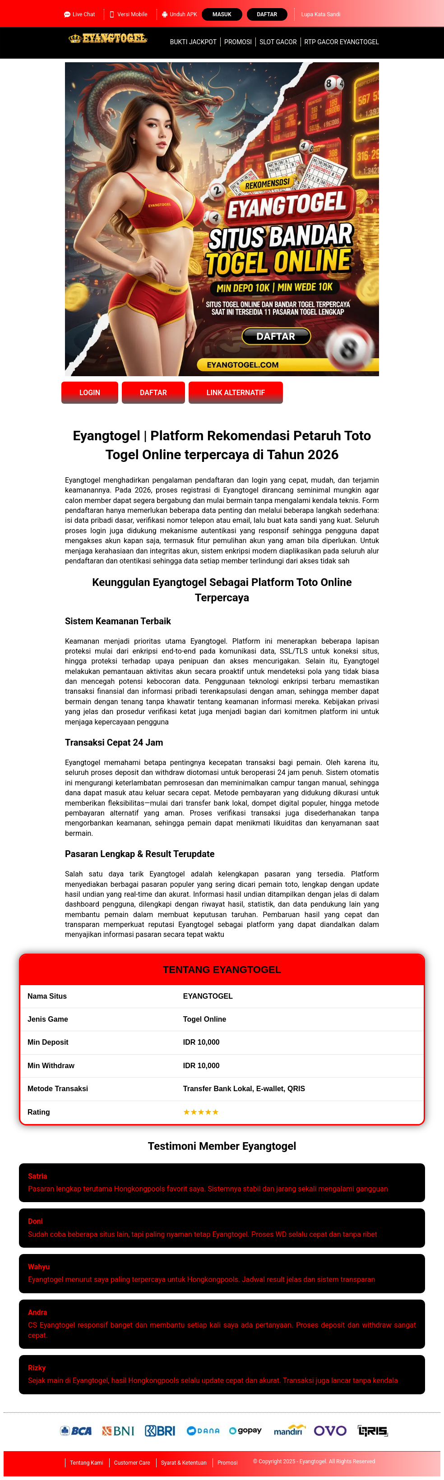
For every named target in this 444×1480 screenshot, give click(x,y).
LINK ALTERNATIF (236, 392)
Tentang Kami (86, 1463)
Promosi (238, 42)
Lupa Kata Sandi (321, 14)
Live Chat (79, 14)
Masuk (222, 14)
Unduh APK (179, 14)
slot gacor (277, 42)
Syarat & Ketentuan (184, 1463)
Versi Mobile (128, 14)
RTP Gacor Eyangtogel (342, 42)
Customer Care (132, 1463)
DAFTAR (153, 392)
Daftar (267, 14)
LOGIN (89, 392)
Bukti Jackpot (193, 42)
